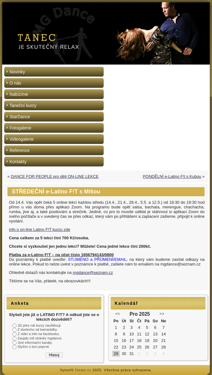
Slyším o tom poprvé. (34, 346)
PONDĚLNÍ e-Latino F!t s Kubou (172, 176)
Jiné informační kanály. (35, 342)
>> (162, 313)
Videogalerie (21, 139)
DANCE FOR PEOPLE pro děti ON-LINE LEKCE (55, 176)
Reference (19, 150)
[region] (106, 33)
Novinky (17, 71)
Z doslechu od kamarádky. (38, 329)
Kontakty (17, 161)
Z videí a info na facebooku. (39, 334)
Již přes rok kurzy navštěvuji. (40, 325)
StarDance (19, 116)
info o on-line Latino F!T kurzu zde (39, 229)
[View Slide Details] (106, 33)
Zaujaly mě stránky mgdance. (40, 338)
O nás (15, 82)
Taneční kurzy (22, 105)
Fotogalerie (20, 127)
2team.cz (83, 370)
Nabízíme (18, 94)
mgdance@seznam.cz (93, 272)
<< (117, 313)
